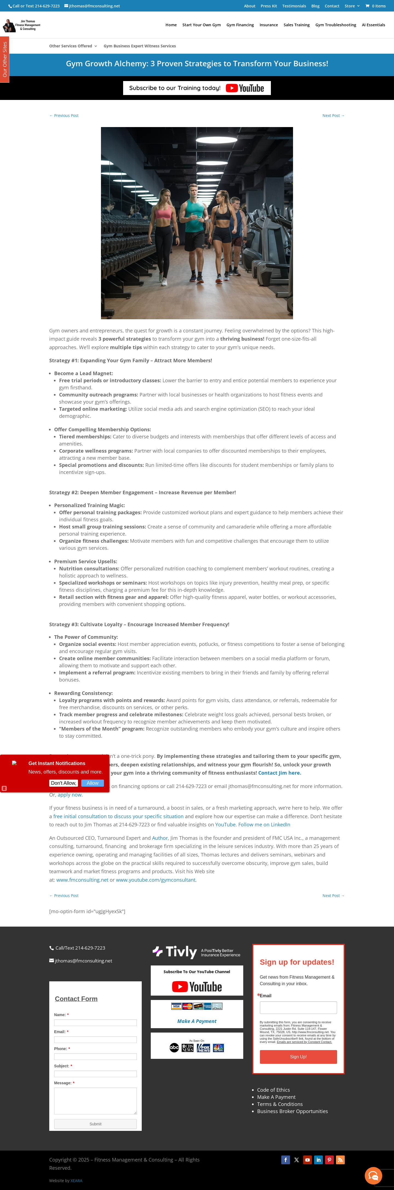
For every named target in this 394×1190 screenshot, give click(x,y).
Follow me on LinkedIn (264, 824)
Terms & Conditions (280, 1104)
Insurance (269, 25)
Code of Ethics (273, 1089)
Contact (332, 5)
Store (350, 5)
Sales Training (297, 25)
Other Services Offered (70, 46)
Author (160, 838)
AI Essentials (373, 25)
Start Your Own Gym (201, 25)
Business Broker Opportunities (292, 1111)
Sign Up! (298, 1056)
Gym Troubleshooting (335, 25)
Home (171, 25)
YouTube (225, 824)
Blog (315, 5)
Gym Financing (240, 25)
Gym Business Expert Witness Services (140, 46)
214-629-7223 (47, 5)
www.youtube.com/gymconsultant (155, 879)
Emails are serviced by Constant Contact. (304, 1042)
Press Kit (269, 5)
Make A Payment (276, 1097)
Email (266, 996)
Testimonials (294, 5)
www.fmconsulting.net (82, 879)
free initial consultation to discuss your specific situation (118, 816)
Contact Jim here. (279, 772)
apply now (70, 794)
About (250, 5)
